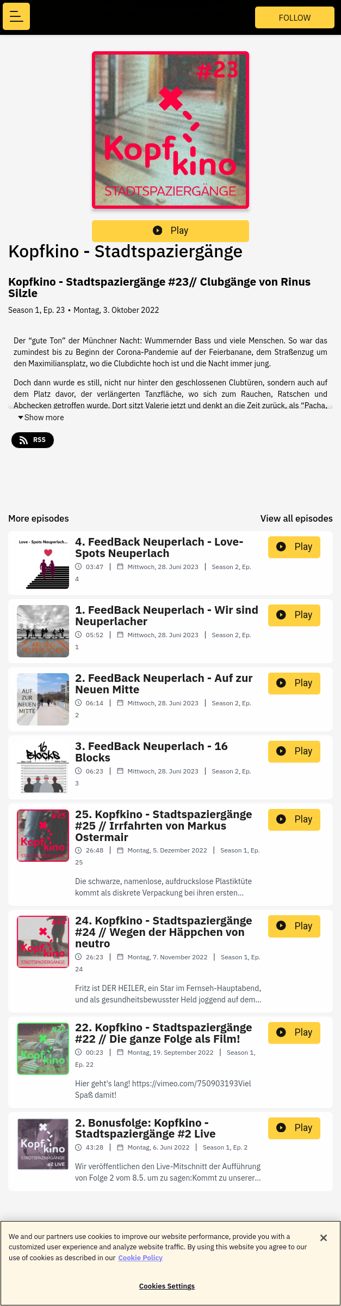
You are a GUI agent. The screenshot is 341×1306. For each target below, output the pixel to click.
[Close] (324, 1242)
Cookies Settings (167, 1291)
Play (171, 230)
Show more (40, 417)
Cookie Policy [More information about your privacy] (140, 1262)
